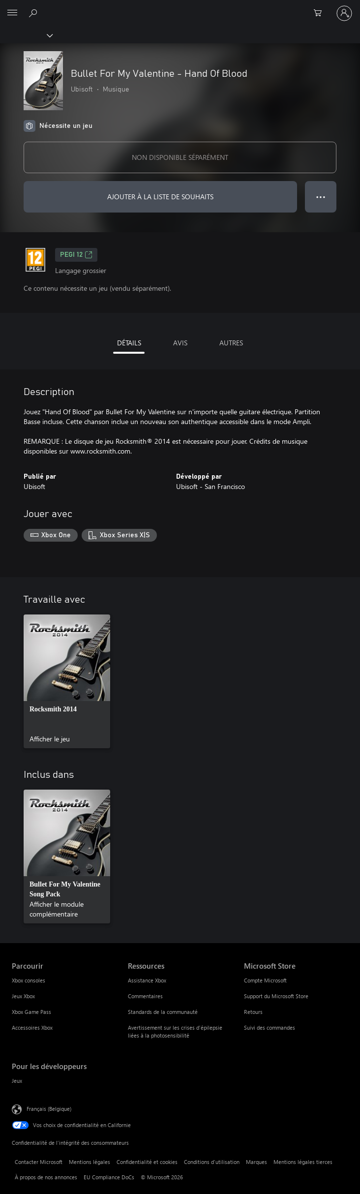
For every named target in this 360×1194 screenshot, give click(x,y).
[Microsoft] (179, 7)
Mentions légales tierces (302, 1162)
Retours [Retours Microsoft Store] (253, 1012)
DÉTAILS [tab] (129, 342)
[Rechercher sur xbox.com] (34, 13)
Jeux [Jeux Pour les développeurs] (17, 1080)
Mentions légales (89, 1162)
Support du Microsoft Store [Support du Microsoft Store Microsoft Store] (276, 996)
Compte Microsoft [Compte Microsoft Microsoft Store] (265, 980)
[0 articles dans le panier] (320, 13)
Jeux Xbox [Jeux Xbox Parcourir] (23, 996)
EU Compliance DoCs (109, 1177)
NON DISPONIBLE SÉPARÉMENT (180, 157)
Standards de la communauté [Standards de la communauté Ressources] (163, 1012)
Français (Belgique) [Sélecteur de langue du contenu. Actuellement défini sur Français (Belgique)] (49, 1108)
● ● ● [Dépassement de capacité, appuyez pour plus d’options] (321, 196)
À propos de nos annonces (46, 1177)
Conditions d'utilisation (212, 1162)
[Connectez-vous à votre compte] (344, 13)
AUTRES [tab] (231, 342)
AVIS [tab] (180, 342)
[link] (67, 681)
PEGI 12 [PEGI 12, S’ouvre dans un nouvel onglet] (76, 255)
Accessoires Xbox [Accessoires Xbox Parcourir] (32, 1027)
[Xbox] (25, 35)
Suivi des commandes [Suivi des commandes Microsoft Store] (269, 1027)
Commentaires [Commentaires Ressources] (145, 996)
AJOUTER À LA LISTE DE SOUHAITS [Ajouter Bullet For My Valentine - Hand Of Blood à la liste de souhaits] (160, 196)
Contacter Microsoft (38, 1162)
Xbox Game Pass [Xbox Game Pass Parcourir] (31, 1012)
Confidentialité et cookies (147, 1162)
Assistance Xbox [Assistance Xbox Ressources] (147, 980)
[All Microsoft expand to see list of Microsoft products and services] (12, 13)
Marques (256, 1162)
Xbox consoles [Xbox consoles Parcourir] (28, 980)
